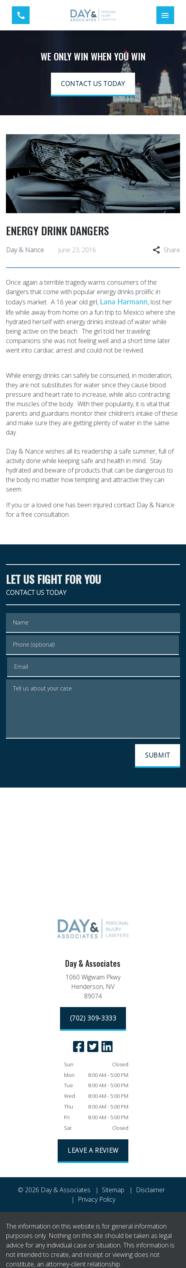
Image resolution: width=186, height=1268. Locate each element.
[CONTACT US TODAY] (93, 84)
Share (166, 250)
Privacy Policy (96, 1199)
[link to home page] (93, 15)
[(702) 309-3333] (93, 1019)
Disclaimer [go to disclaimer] (150, 1189)
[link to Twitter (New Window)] (92, 1046)
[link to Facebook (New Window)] (78, 1046)
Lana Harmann (124, 301)
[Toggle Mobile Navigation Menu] (165, 15)
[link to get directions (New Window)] (93, 988)
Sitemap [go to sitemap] (113, 1189)
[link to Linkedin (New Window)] (107, 1046)
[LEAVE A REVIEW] (93, 1151)
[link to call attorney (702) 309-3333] (21, 15)
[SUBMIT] (157, 756)
